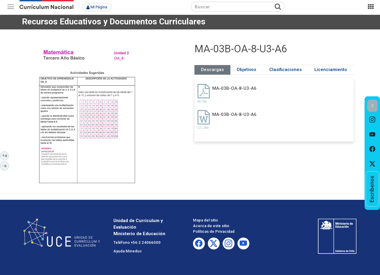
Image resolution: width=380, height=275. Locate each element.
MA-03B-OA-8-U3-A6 (234, 88)
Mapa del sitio (205, 220)
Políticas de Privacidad (214, 231)
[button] (372, 106)
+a (5, 155)
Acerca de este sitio (211, 226)
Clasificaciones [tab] (285, 69)
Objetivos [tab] (246, 69)
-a (5, 165)
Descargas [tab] (212, 69)
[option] (372, 119)
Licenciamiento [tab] (330, 69)
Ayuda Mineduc (127, 251)
